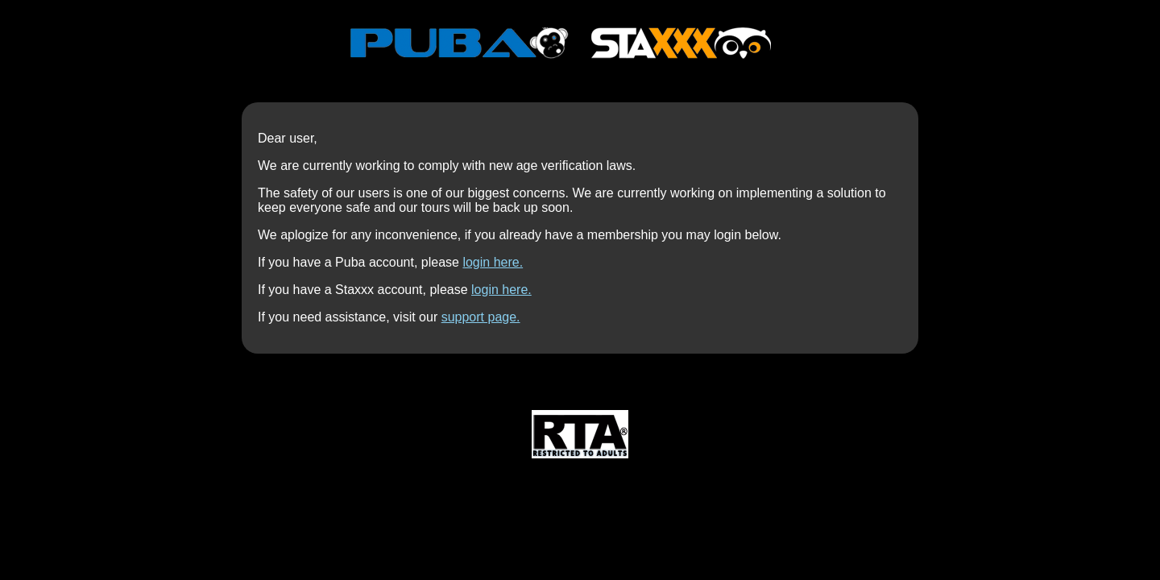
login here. (492, 262)
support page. (480, 317)
